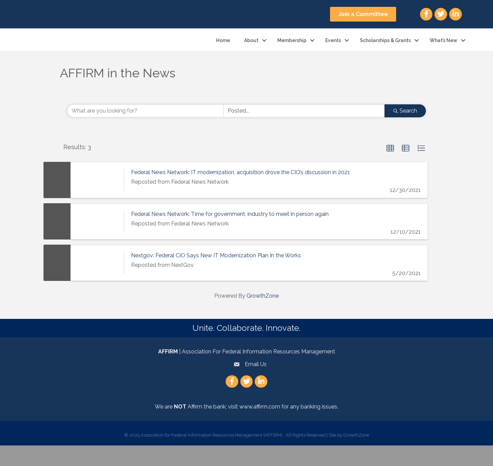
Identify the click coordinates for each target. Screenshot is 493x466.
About (251, 50)
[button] (363, 14)
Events (333, 50)
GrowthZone (262, 316)
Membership (291, 50)
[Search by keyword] (145, 131)
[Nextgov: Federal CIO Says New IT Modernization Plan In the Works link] (97, 283)
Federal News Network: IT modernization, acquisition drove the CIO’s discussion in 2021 (240, 193)
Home (223, 50)
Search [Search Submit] (405, 131)
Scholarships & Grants (385, 50)
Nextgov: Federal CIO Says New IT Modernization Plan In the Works (216, 276)
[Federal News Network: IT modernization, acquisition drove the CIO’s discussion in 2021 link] (97, 200)
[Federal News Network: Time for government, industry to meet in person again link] (97, 242)
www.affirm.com (259, 427)
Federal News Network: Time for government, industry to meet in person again (230, 234)
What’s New (443, 50)
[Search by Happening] (304, 131)
